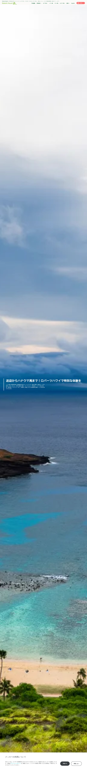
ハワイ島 (51, 3)
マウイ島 (56, 3)
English (73, 3)
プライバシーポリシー (16, 763)
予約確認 (33, 3)
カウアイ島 (62, 3)
